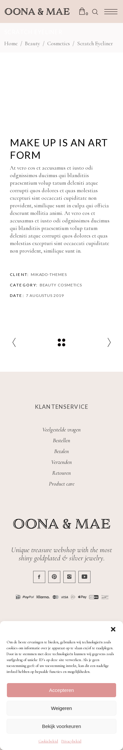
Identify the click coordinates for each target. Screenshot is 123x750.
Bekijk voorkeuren (61, 726)
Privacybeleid (71, 741)
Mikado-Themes (49, 274)
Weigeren (61, 708)
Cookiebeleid (48, 741)
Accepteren (61, 690)
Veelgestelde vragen (61, 429)
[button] (113, 629)
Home (11, 43)
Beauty (32, 43)
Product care (61, 483)
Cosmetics (58, 43)
